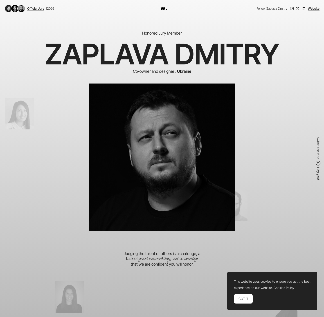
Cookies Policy (284, 287)
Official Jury (35, 8)
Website (314, 8)
